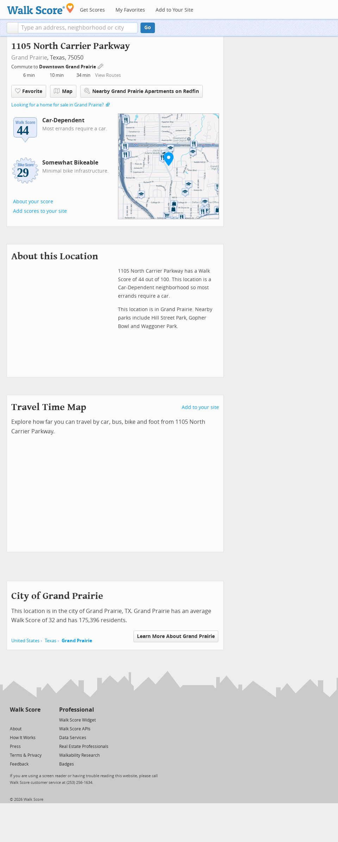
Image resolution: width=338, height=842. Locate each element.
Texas (50, 640)
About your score (33, 202)
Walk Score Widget (77, 720)
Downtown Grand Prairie (68, 66)
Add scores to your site (40, 211)
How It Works (23, 737)
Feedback (19, 764)
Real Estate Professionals (83, 746)
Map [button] (63, 91)
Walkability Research (79, 755)
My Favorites (130, 10)
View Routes (108, 75)
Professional (76, 709)
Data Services (72, 737)
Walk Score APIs (74, 728)
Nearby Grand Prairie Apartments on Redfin (141, 91)
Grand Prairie (29, 57)
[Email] (36, 720)
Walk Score (25, 709)
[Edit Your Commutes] (100, 65)
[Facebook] (25, 720)
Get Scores (92, 10)
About (15, 728)
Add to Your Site (174, 10)
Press (15, 746)
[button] (12, 27)
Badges (66, 764)
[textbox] (78, 27)
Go (147, 28)
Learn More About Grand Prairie (176, 636)
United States (25, 640)
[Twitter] (14, 720)
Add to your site (200, 407)
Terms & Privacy (26, 755)
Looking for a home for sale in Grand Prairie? (57, 104)
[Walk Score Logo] (40, 8)
